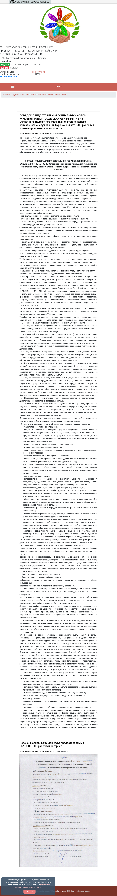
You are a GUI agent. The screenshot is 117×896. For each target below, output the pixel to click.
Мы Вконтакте (10, 76)
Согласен (29, 892)
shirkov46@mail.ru (38, 71)
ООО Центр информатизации (78, 891)
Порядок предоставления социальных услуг (36, 133)
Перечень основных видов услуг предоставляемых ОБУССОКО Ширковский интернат (52, 744)
